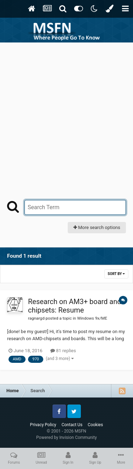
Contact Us (71, 424)
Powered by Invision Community (66, 437)
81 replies (63, 350)
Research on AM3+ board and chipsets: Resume (74, 305)
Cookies (95, 424)
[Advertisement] (66, 112)
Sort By (116, 274)
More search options (96, 227)
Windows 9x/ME (92, 318)
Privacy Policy (43, 424)
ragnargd (36, 318)
